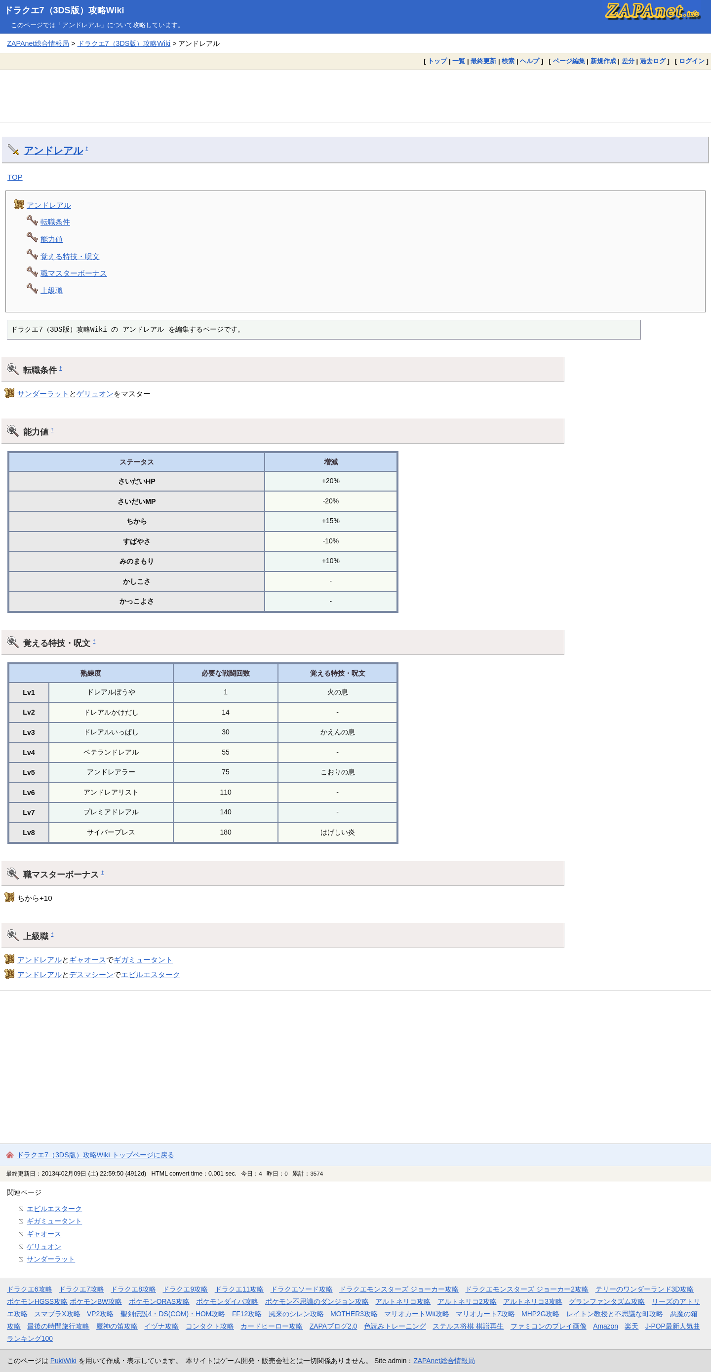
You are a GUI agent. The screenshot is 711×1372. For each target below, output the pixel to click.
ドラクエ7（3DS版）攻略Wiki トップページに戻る (95, 1155)
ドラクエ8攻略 (133, 1289)
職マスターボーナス (73, 273)
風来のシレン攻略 (296, 1314)
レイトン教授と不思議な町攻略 (614, 1314)
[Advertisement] (355, 96)
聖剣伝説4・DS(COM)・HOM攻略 (173, 1314)
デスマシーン (91, 974)
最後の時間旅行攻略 (58, 1326)
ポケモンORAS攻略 (159, 1301)
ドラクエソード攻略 (302, 1289)
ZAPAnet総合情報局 (38, 43)
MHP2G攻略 (540, 1314)
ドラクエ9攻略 (185, 1289)
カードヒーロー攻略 (271, 1326)
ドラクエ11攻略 (239, 1289)
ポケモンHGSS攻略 (37, 1301)
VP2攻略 (100, 1314)
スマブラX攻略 (57, 1314)
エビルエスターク (150, 974)
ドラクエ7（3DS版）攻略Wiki (64, 10)
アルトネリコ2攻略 (467, 1301)
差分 (628, 61)
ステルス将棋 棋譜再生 (468, 1326)
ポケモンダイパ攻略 (227, 1301)
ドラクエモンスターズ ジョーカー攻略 (399, 1289)
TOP (15, 177)
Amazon (605, 1326)
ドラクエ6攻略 (29, 1289)
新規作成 (603, 61)
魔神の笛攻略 (117, 1326)
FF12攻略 (247, 1314)
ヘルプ (529, 61)
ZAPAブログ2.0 (333, 1326)
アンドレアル (53, 150)
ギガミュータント (143, 959)
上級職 (51, 290)
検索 (508, 61)
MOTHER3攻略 (354, 1314)
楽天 (631, 1326)
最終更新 (483, 61)
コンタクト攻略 (210, 1326)
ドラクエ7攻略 (81, 1289)
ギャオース (87, 959)
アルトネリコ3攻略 (532, 1301)
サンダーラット (43, 393)
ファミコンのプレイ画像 (549, 1326)
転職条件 (55, 222)
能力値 (51, 239)
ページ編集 (569, 61)
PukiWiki (63, 1361)
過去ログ (653, 61)
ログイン (692, 61)
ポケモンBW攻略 (96, 1301)
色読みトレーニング (395, 1326)
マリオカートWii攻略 (416, 1314)
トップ (437, 61)
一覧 (458, 61)
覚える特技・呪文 (70, 256)
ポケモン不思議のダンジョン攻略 (317, 1301)
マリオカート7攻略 (485, 1314)
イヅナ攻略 (161, 1326)
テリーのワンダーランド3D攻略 (644, 1289)
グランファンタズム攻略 (607, 1301)
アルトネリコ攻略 (403, 1301)
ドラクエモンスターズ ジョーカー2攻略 (527, 1289)
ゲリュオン (95, 393)
